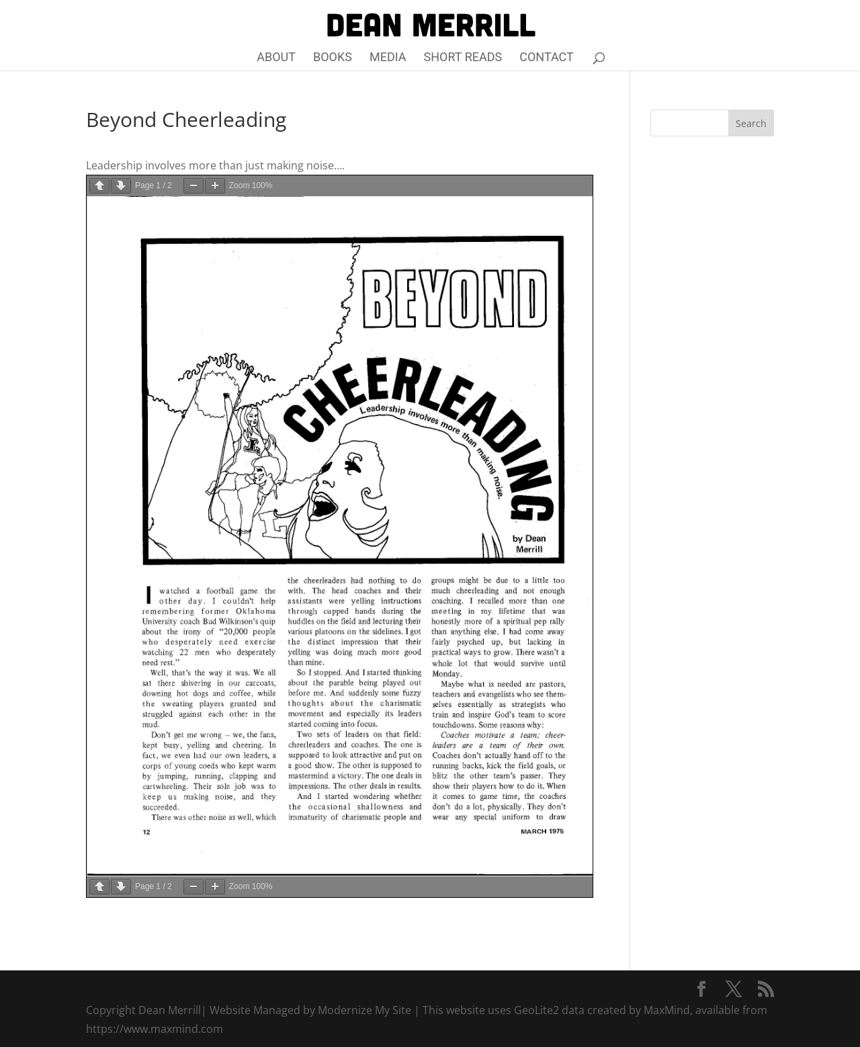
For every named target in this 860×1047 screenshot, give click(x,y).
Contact (546, 58)
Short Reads (463, 58)
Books (332, 58)
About (276, 58)
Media (388, 58)
